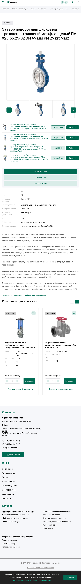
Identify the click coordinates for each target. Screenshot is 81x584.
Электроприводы (9, 540)
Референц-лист (9, 486)
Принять (70, 577)
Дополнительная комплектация (57, 511)
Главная (5, 9)
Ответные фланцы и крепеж (54, 518)
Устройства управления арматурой (17, 537)
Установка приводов (51, 515)
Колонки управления (11, 547)
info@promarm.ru (10, 448)
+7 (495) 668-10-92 (11, 441)
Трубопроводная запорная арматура (64, 9)
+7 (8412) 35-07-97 (11, 444)
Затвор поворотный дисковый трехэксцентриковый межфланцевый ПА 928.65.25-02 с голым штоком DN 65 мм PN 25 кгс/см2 (29, 137)
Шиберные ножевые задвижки (15, 518)
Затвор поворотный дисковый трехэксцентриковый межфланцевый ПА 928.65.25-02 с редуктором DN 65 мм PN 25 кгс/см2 (28, 127)
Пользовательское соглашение (40, 568)
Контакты (6, 498)
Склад (5, 477)
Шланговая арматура (11, 522)
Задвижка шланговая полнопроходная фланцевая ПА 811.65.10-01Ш (60, 345)
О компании (7, 469)
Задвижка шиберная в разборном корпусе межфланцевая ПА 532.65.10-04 (20, 345)
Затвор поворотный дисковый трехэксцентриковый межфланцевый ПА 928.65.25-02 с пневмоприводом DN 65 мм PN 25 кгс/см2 (29, 158)
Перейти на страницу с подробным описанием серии (24, 295)
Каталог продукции (20, 9)
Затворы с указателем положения (57, 522)
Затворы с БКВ (49, 525)
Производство (8, 473)
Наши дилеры (8, 481)
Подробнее (58, 127)
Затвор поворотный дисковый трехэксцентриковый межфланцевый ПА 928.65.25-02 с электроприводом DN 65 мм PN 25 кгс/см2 (28, 148)
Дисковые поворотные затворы (15, 515)
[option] (40, 71)
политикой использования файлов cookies (32, 580)
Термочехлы (48, 528)
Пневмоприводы (9, 544)
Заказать (73, 127)
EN (77, 2)
